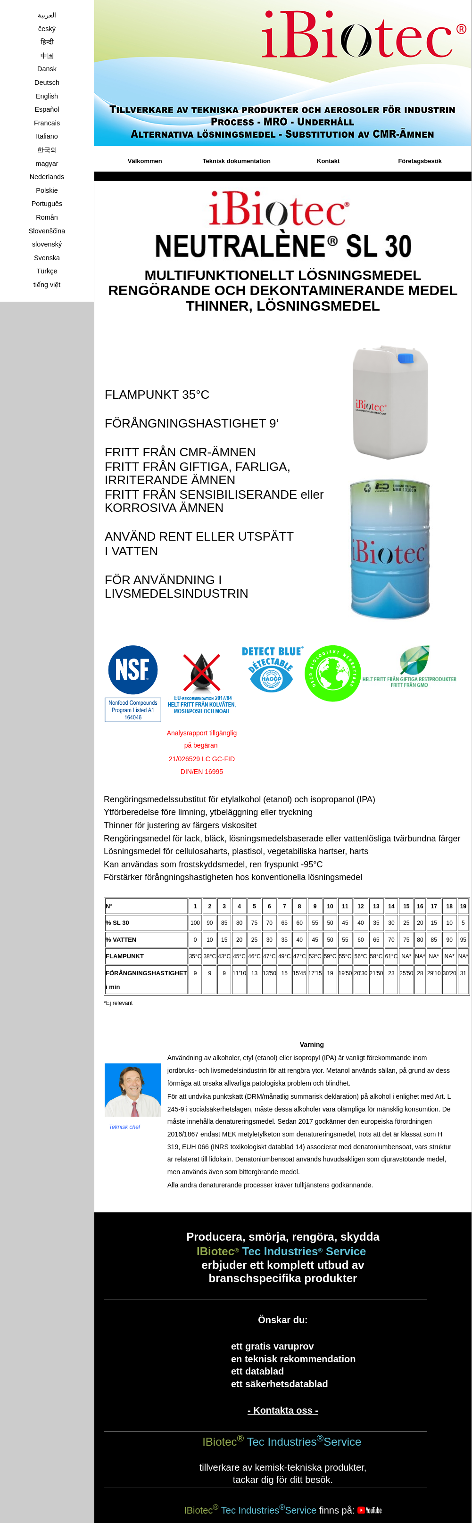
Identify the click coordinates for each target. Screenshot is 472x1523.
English (47, 96)
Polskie (47, 190)
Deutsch (46, 82)
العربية (47, 15)
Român (47, 217)
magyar (47, 163)
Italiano (47, 136)
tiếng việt (47, 284)
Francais (47, 123)
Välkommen (145, 161)
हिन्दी (47, 42)
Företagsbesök (419, 161)
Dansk (47, 69)
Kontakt (328, 161)
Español (46, 109)
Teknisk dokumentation (237, 161)
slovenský (47, 244)
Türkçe (47, 271)
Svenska (47, 258)
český (47, 29)
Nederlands (47, 177)
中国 (47, 55)
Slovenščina (47, 231)
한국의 (47, 150)
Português (47, 203)
